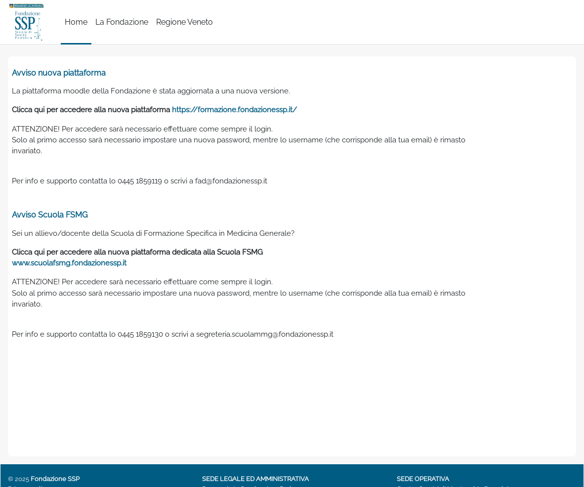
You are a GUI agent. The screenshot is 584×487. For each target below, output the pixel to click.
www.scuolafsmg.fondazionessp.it (74, 270)
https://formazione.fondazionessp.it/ (252, 111)
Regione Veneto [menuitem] (184, 22)
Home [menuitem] (76, 22)
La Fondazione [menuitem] (121, 22)
